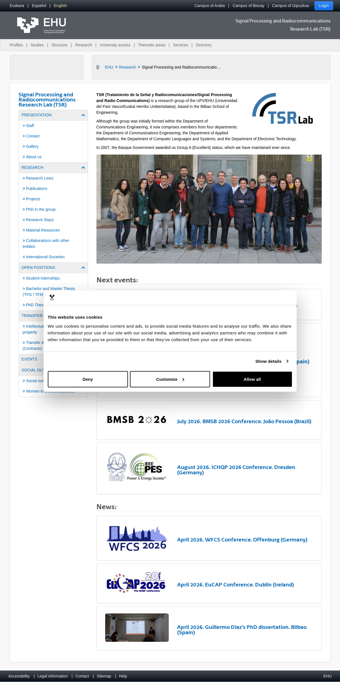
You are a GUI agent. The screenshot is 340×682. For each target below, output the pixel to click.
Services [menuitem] (180, 45)
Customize (170, 379)
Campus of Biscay (248, 5)
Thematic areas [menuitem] (151, 45)
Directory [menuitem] (203, 45)
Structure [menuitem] (59, 45)
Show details (268, 361)
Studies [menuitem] (37, 45)
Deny (88, 379)
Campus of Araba (209, 5)
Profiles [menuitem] (16, 45)
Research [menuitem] (83, 45)
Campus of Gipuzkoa (290, 5)
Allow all (252, 379)
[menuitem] (17, 6)
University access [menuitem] (115, 45)
